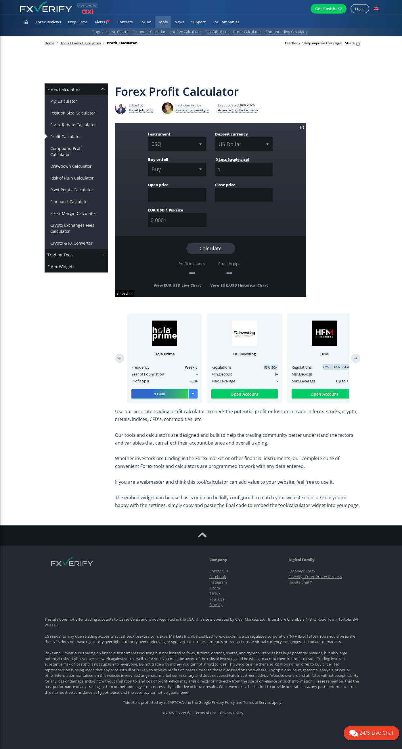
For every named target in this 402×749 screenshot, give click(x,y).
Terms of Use (205, 712)
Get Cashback (328, 9)
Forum (145, 21)
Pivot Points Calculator (71, 190)
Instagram (218, 582)
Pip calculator (217, 31)
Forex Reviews (48, 21)
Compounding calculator (286, 31)
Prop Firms (77, 21)
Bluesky (216, 604)
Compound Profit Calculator (66, 151)
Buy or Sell (158, 159)
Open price (158, 184)
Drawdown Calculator (71, 166)
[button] (376, 8)
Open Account (245, 394)
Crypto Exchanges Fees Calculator (72, 228)
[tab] (76, 89)
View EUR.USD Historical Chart (239, 285)
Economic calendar (149, 31)
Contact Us (218, 570)
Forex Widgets (60, 266)
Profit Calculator (65, 136)
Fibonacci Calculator (69, 201)
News (179, 21)
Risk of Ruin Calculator (72, 178)
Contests (125, 21)
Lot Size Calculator (185, 31)
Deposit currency (231, 134)
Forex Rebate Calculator (73, 124)
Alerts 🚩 (102, 21)
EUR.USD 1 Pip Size (165, 210)
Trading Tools (60, 255)
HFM (324, 354)
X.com (214, 587)
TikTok (215, 593)
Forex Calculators (64, 89)
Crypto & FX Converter (71, 243)
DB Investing (244, 354)
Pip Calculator (63, 101)
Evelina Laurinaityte (192, 110)
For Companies (226, 21)
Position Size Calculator (72, 113)
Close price (225, 184)
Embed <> (124, 293)
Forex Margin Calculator (73, 213)
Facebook (217, 576)
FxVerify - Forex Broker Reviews (315, 576)
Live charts (118, 31)
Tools (163, 21)
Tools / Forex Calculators (80, 43)
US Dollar (230, 144)
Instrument (159, 134)
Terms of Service (257, 702)
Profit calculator (247, 31)
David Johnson (141, 110)
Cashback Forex (301, 570)
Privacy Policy (223, 702)
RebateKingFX (300, 582)
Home (49, 43)
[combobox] (177, 169)
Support (198, 21)
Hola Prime (164, 354)
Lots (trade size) (232, 159)
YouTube (217, 599)
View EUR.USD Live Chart (177, 285)
